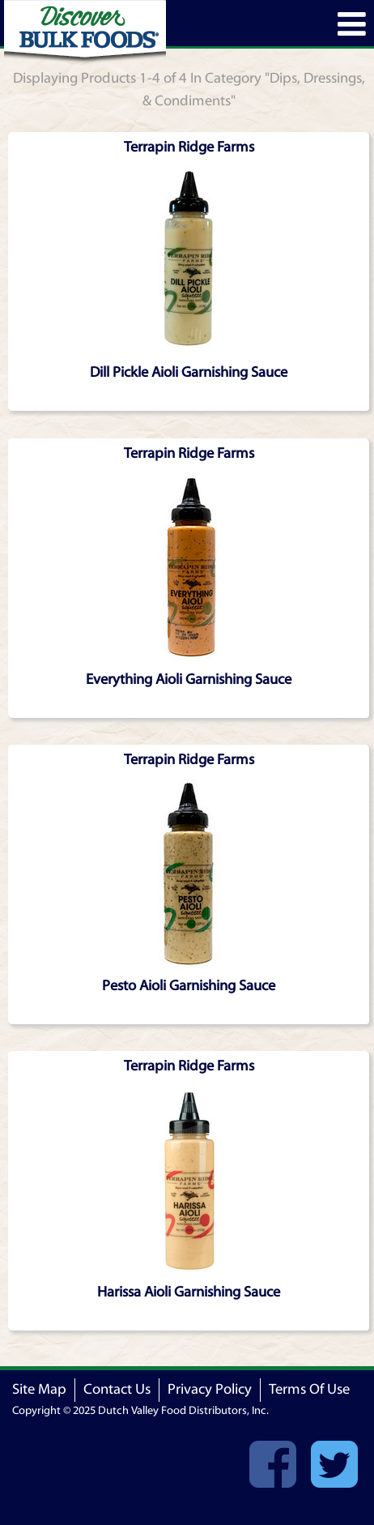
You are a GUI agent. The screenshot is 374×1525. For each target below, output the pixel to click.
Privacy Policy (210, 1389)
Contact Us (117, 1389)
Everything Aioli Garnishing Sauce (188, 679)
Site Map (39, 1389)
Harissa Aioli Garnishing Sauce (188, 1292)
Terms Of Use (309, 1389)
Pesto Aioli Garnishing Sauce (188, 985)
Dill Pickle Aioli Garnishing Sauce (188, 372)
